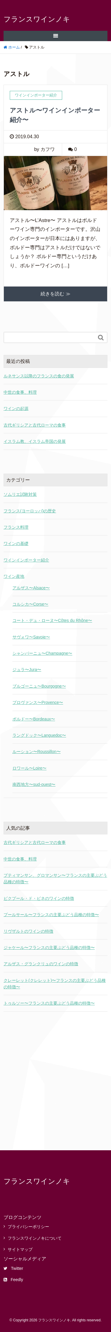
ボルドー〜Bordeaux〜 (33, 719)
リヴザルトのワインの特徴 (28, 931)
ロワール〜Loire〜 (29, 768)
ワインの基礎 (16, 543)
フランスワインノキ (37, 19)
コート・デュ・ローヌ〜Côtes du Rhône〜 (52, 620)
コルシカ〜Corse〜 (30, 604)
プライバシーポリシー (28, 1226)
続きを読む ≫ (55, 293)
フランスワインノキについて (35, 1238)
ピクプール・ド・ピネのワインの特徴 (39, 898)
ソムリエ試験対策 (20, 494)
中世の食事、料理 (20, 392)
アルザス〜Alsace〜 (31, 587)
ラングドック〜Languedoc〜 (39, 735)
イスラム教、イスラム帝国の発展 (35, 441)
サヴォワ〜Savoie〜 (31, 637)
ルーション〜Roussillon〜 (36, 751)
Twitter (13, 1268)
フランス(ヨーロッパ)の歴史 (30, 511)
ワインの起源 (16, 408)
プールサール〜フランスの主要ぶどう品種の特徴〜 (51, 914)
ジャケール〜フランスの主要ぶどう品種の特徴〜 (49, 947)
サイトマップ (20, 1249)
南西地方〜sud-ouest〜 (33, 784)
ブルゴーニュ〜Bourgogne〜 (39, 686)
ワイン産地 (14, 576)
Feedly (13, 1279)
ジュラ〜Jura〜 (26, 669)
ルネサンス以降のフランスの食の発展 (39, 376)
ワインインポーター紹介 (26, 560)
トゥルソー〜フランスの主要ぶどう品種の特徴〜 (49, 1003)
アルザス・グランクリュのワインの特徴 (41, 963)
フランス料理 (16, 527)
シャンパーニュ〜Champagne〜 (42, 653)
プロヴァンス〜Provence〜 (37, 702)
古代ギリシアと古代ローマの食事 (35, 425)
